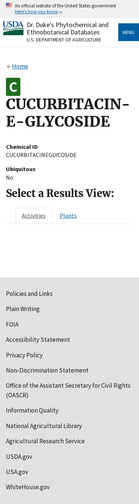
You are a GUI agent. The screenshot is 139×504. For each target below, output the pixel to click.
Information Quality (32, 410)
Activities (34, 215)
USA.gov (17, 472)
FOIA (12, 324)
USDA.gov (19, 457)
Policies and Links (29, 294)
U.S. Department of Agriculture (64, 39)
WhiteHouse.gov (28, 487)
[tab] (34, 215)
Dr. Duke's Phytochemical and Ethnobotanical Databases (68, 28)
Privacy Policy (24, 355)
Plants (68, 215)
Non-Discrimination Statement (47, 370)
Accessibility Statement (38, 340)
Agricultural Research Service (45, 441)
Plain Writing (23, 309)
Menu (129, 32)
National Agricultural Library (44, 426)
